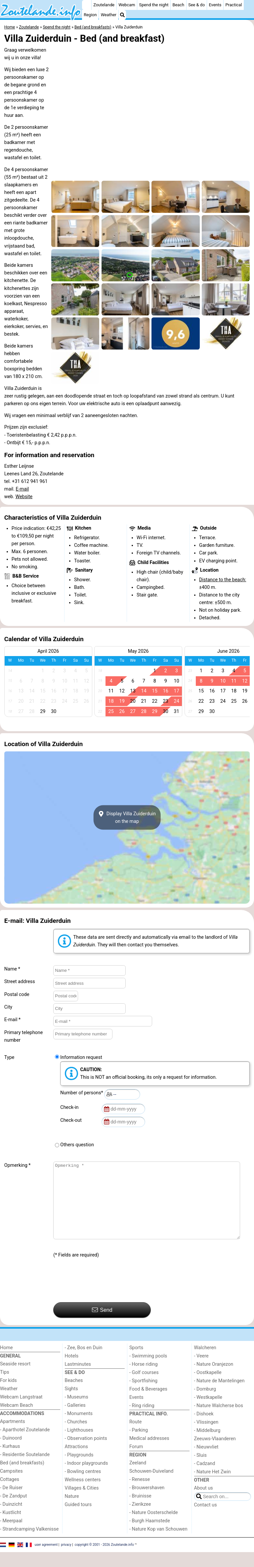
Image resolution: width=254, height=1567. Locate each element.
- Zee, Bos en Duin (84, 1362)
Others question (77, 1145)
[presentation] (103, 1295)
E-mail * (12, 1019)
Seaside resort (15, 1379)
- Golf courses (144, 1387)
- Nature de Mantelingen (219, 1396)
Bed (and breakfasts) (22, 1478)
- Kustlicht (10, 1527)
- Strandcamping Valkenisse (29, 1544)
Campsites (11, 1486)
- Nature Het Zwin (212, 1487)
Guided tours (78, 1519)
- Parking (138, 1445)
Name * (12, 969)
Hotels (72, 1371)
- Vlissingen (206, 1437)
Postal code (16, 994)
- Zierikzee (140, 1519)
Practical (233, 4)
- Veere (201, 1371)
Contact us (205, 1520)
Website (24, 496)
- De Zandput (13, 1511)
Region (90, 14)
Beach (178, 4)
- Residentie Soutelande (25, 1469)
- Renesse (139, 1494)
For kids (8, 1395)
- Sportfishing (143, 1396)
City (8, 1007)
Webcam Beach (16, 1420)
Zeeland (137, 1478)
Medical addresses (149, 1453)
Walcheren (205, 1362)
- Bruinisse (140, 1511)
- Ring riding (141, 1420)
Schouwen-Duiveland (151, 1486)
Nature (72, 1511)
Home (6, 1362)
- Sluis (200, 1470)
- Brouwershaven (146, 1502)
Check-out (72, 1120)
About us (203, 1503)
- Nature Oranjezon (213, 1379)
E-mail (22, 489)
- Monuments (79, 1428)
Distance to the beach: (222, 580)
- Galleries (75, 1420)
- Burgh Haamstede (149, 1536)
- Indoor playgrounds (86, 1478)
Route (135, 1437)
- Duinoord (11, 1453)
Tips (4, 1387)
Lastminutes (78, 1379)
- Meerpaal (11, 1536)
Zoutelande (103, 4)
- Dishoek (204, 1429)
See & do (196, 4)
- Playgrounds (79, 1470)
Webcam (126, 4)
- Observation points (86, 1453)
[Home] (86, 5)
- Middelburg (207, 1445)
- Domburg (205, 1404)
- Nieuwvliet (206, 1462)
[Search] (122, 15)
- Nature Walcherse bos (218, 1420)
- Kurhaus (10, 1461)
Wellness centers (83, 1494)
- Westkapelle (208, 1412)
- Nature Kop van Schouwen (158, 1544)
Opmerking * (17, 1165)
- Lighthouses (79, 1445)
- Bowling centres (83, 1486)
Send (102, 1325)
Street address (19, 981)
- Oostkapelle (208, 1387)
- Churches (76, 1437)
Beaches (74, 1395)
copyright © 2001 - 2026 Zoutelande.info (104, 1559)
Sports (136, 1362)
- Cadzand (204, 1478)
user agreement (46, 1559)
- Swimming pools (148, 1371)
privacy (66, 1559)
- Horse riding (143, 1379)
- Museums (76, 1412)
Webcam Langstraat (21, 1412)
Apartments (12, 1436)
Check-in (70, 1107)
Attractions (76, 1461)
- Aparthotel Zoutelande (25, 1445)
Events (215, 4)
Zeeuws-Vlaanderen (215, 1453)
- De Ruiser (11, 1502)
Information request (81, 1057)
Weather (108, 14)
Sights (71, 1403)
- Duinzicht (11, 1519)
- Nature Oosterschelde (153, 1527)
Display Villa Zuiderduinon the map (127, 817)
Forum (136, 1461)
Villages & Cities (82, 1503)
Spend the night (154, 4)
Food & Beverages (148, 1404)
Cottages (9, 1494)
